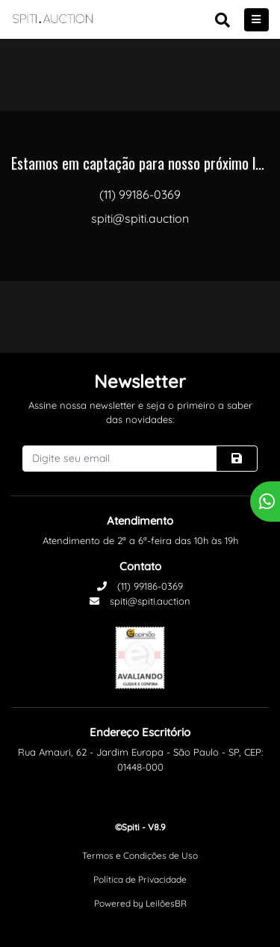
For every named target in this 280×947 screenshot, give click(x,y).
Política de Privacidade (140, 879)
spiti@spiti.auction (140, 601)
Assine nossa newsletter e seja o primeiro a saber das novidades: (140, 412)
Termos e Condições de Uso (140, 855)
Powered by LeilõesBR (140, 903)
